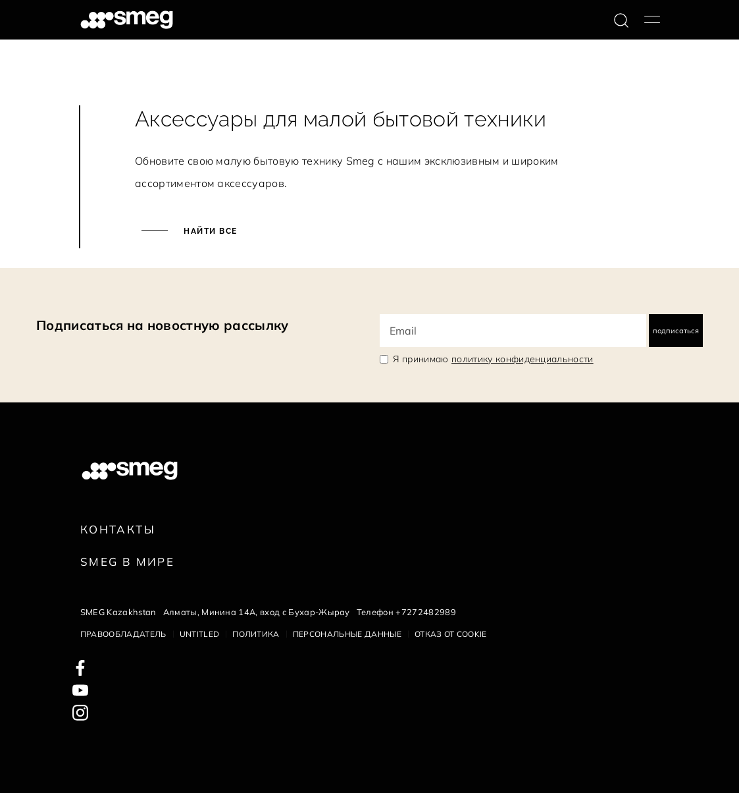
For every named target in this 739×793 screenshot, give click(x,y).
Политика (256, 634)
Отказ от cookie (451, 634)
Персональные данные (347, 634)
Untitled (200, 634)
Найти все (209, 231)
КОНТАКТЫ (117, 529)
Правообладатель (123, 634)
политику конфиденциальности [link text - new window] (522, 359)
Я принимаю (493, 359)
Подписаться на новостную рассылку (162, 325)
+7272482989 (425, 612)
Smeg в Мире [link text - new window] (127, 561)
